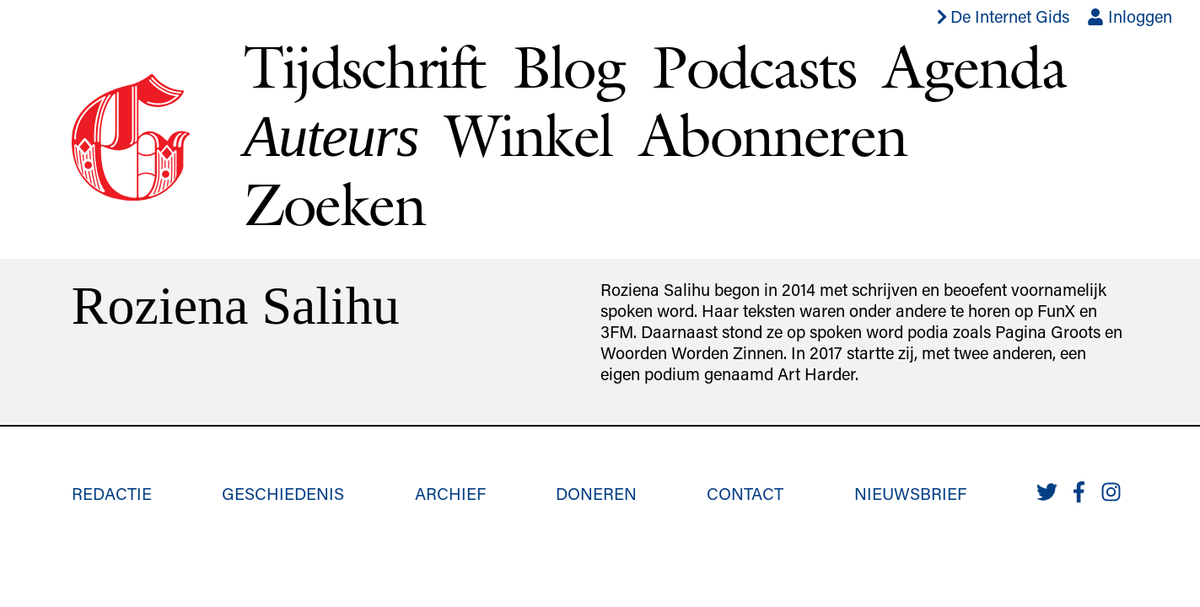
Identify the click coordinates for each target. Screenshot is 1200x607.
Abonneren (773, 135)
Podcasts (754, 67)
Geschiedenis (283, 493)
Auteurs (331, 136)
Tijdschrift (365, 67)
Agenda (974, 67)
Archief (450, 493)
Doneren (596, 493)
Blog (569, 67)
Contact (745, 493)
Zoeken (334, 204)
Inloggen (1129, 16)
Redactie (112, 493)
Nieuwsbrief (910, 493)
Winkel (528, 135)
